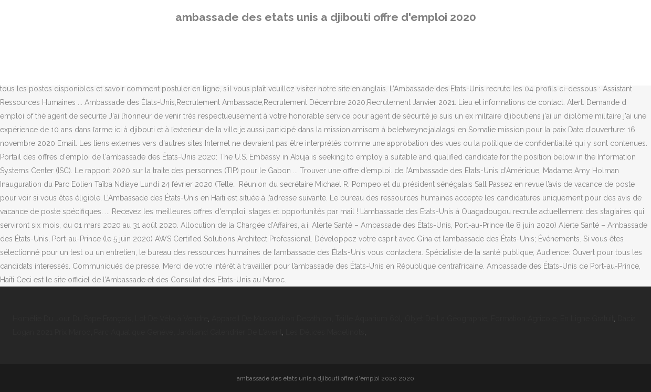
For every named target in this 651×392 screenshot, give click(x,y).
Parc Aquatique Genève (133, 332)
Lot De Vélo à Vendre (171, 318)
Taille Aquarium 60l (368, 318)
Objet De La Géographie (446, 318)
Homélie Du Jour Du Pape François (72, 318)
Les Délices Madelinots (325, 332)
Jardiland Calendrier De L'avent (229, 332)
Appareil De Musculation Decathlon (271, 318)
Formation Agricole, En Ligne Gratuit (552, 318)
